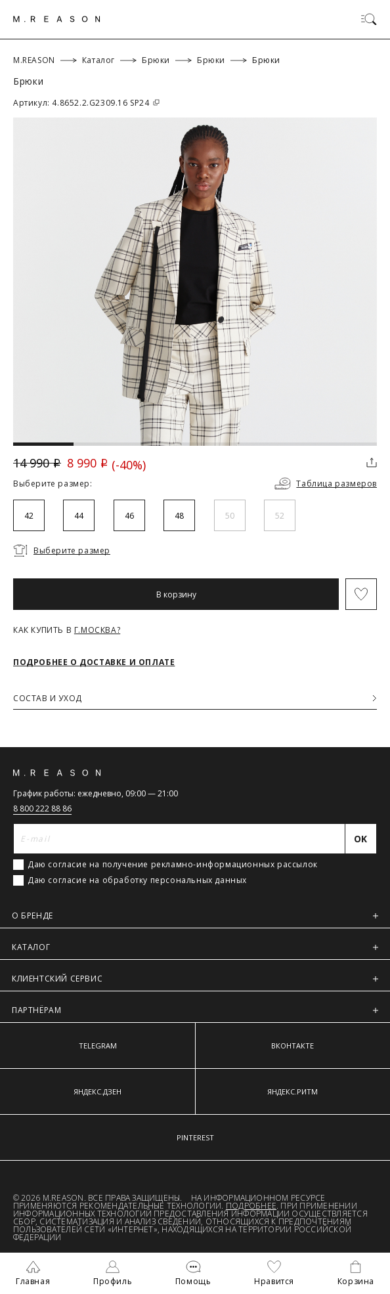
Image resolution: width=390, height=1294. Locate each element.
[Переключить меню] (369, 19)
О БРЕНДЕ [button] (195, 915)
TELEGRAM (98, 1045)
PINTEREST (195, 1137)
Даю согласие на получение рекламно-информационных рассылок (173, 864)
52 (279, 515)
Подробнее (251, 1205)
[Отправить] (361, 838)
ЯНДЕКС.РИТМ (292, 1091)
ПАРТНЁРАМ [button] (195, 1010)
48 (179, 515)
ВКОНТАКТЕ (292, 1045)
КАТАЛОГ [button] (195, 947)
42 (28, 515)
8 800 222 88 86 (42, 808)
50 (229, 515)
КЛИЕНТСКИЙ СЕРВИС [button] (195, 978)
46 (129, 515)
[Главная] (56, 19)
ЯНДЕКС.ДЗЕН (97, 1091)
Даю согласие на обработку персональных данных (137, 880)
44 (78, 515)
